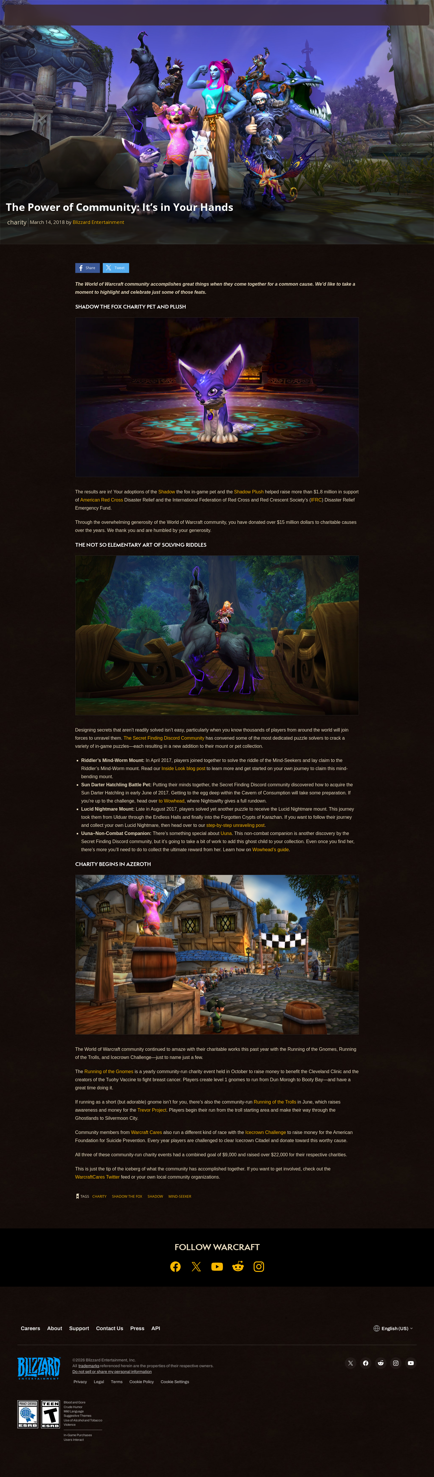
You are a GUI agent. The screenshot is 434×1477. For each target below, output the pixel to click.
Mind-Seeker (180, 1196)
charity (99, 1196)
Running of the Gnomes (109, 1071)
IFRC (316, 499)
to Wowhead (171, 800)
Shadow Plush (248, 491)
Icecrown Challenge (265, 1132)
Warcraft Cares (146, 1132)
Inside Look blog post (183, 768)
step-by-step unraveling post (235, 825)
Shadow (166, 491)
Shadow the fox (127, 1196)
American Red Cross (101, 499)
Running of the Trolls (275, 1101)
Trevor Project (152, 1110)
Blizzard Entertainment (98, 222)
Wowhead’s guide (270, 849)
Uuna (226, 833)
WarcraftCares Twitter (97, 1177)
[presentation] (26, 15)
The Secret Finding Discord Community (164, 738)
